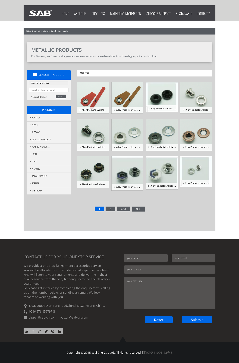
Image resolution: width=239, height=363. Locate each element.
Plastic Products (39, 147)
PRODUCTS (98, 12)
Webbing (34, 169)
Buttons (34, 132)
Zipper (33, 125)
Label (33, 154)
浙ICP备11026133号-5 (158, 353)
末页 (138, 209)
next (123, 209)
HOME (65, 12)
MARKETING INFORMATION (125, 12)
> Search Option (39, 96)
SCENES (34, 183)
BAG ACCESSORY (38, 176)
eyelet (66, 31)
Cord (33, 161)
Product (36, 31)
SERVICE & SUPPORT (158, 12)
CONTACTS (204, 12)
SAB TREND (35, 190)
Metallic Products (51, 31)
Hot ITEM (34, 117)
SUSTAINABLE (184, 12)
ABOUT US (80, 12)
